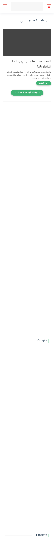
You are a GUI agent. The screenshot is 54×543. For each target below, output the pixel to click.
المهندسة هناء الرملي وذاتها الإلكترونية (31, 64)
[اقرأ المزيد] (43, 83)
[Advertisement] (27, 131)
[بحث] (5, 6)
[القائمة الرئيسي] (49, 6)
